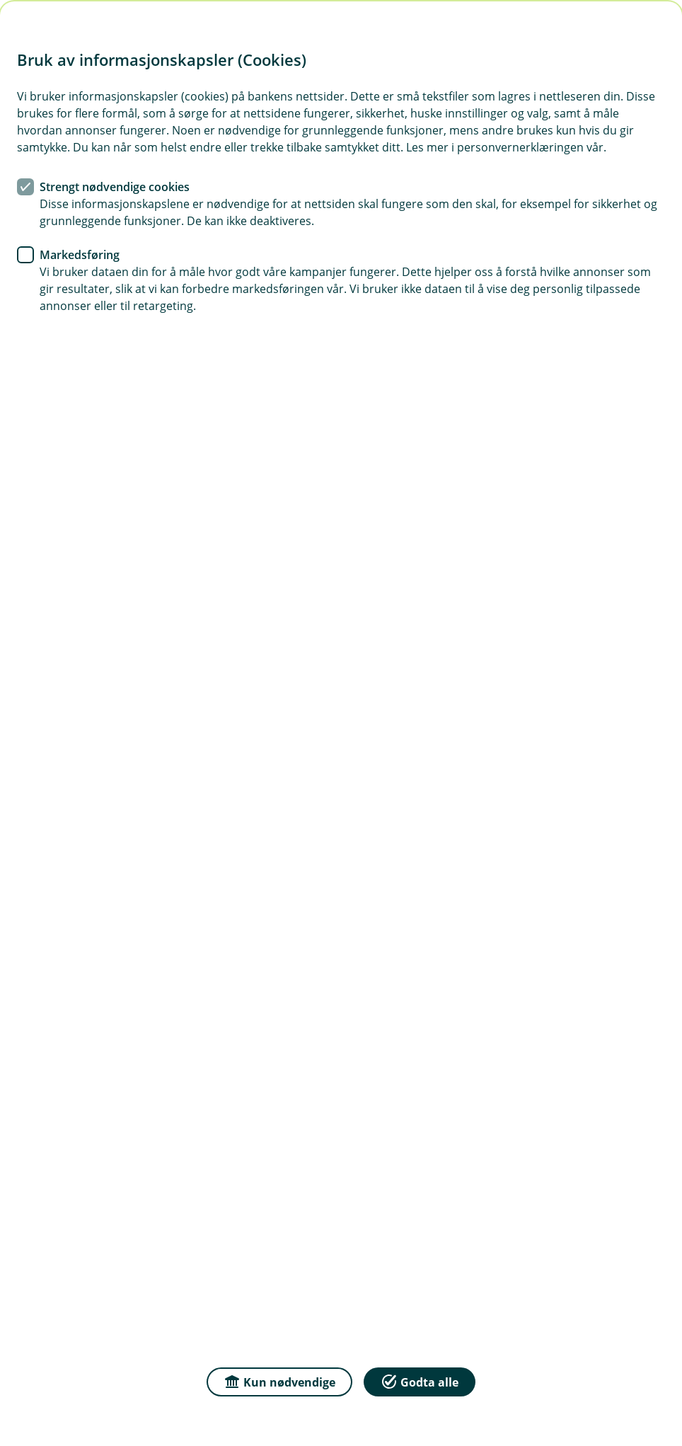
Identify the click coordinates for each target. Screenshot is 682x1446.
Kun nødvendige (279, 1381)
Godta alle (419, 1381)
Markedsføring (80, 255)
